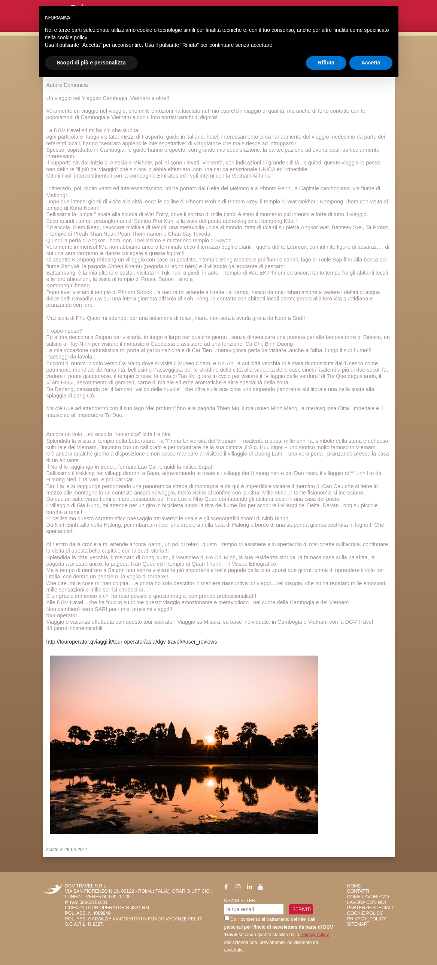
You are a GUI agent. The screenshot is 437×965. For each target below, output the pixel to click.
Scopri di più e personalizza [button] (91, 63)
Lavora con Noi (366, 902)
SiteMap (357, 924)
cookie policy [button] (72, 37)
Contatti (358, 891)
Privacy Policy (314, 934)
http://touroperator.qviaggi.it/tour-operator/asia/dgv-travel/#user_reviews (131, 642)
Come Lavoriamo (368, 896)
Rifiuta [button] (326, 63)
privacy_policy (366, 919)
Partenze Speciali (370, 907)
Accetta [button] (370, 63)
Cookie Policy (365, 913)
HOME (354, 886)
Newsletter (240, 900)
